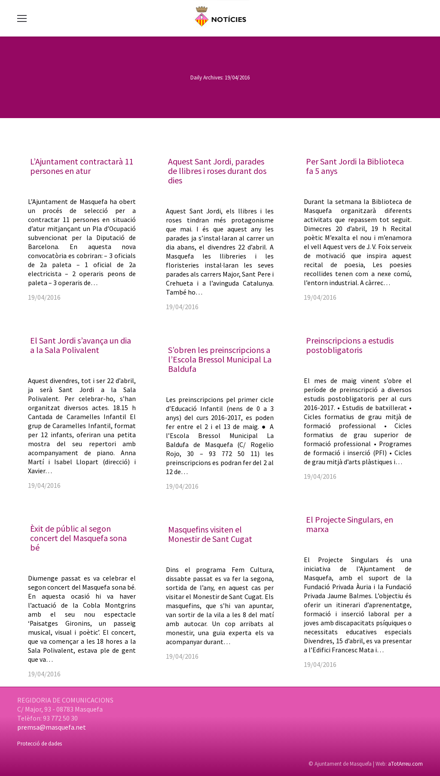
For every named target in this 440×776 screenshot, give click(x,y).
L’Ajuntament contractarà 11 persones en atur (81, 166)
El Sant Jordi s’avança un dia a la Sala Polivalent (80, 345)
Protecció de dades (39, 743)
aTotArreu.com (405, 763)
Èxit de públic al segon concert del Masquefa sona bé (78, 538)
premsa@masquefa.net (51, 727)
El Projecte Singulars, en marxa (349, 524)
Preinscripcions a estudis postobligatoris (350, 345)
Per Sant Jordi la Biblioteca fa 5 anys (355, 166)
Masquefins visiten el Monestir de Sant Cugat (210, 534)
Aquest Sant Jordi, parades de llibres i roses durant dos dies (217, 171)
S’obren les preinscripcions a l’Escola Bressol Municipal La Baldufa (220, 359)
